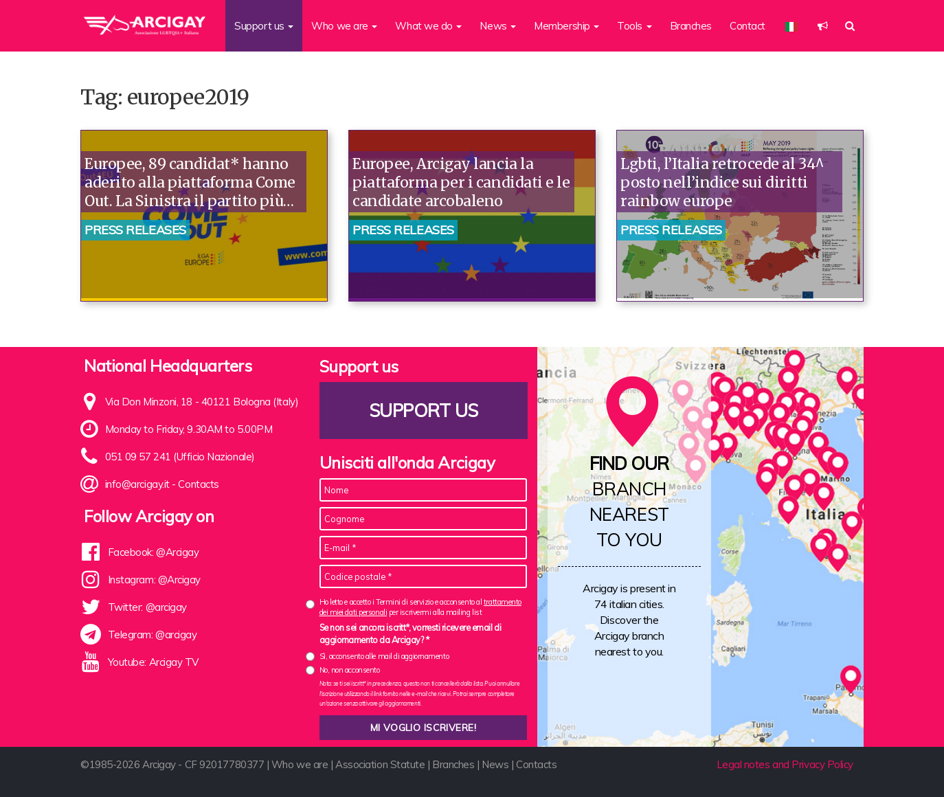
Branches (691, 25)
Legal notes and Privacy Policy (785, 764)
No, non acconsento (349, 670)
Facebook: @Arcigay (153, 552)
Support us (423, 410)
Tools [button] (634, 25)
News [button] (498, 25)
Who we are (299, 764)
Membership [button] (566, 25)
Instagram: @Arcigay (154, 579)
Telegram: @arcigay (152, 634)
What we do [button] (428, 25)
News (495, 764)
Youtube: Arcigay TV (153, 662)
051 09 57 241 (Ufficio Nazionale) (180, 456)
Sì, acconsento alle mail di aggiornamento (384, 656)
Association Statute (380, 764)
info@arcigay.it (137, 484)
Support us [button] (263, 25)
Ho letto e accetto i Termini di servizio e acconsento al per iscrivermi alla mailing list (420, 607)
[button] (823, 26)
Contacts (198, 484)
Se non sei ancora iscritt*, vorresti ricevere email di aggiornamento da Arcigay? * (410, 633)
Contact (747, 25)
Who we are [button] (344, 25)
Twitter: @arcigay (147, 607)
